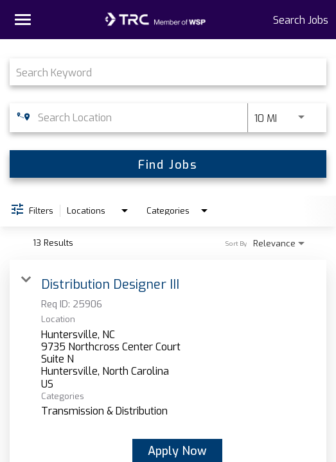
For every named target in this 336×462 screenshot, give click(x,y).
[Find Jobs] (168, 164)
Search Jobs (300, 19)
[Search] (168, 164)
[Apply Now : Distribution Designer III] (177, 450)
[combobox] (161, 71)
